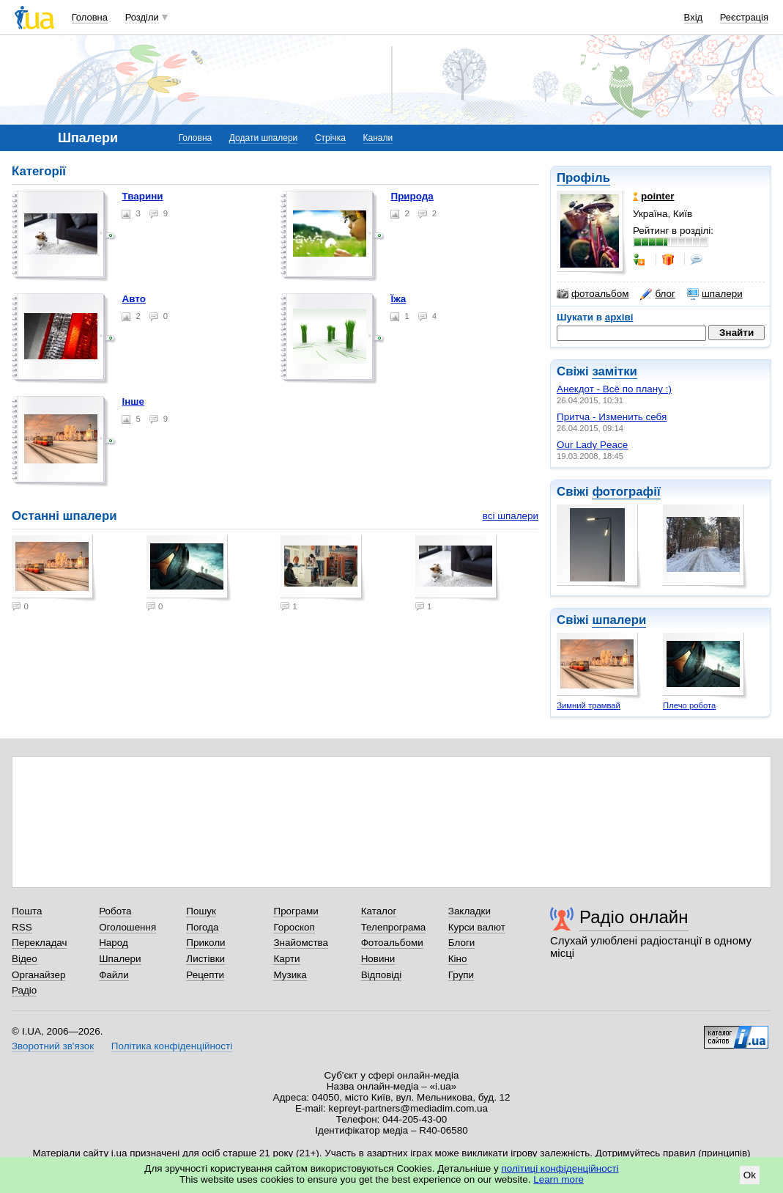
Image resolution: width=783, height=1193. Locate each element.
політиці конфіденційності (560, 1168)
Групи (461, 974)
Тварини (142, 196)
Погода (202, 927)
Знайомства (300, 942)
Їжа (398, 298)
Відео (24, 958)
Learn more (558, 1179)
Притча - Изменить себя (612, 416)
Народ (113, 942)
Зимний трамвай (588, 705)
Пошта (27, 911)
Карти (286, 958)
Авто (133, 298)
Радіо (24, 990)
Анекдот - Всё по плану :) (614, 388)
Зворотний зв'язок (53, 1045)
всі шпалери (510, 515)
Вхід (693, 17)
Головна (90, 17)
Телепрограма (393, 927)
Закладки (469, 911)
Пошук (201, 911)
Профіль (583, 178)
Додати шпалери (263, 138)
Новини (378, 958)
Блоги (461, 942)
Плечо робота (689, 705)
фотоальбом (592, 294)
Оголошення (127, 927)
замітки (614, 371)
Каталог (379, 911)
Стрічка (330, 138)
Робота (115, 911)
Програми (295, 911)
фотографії (626, 492)
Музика (289, 974)
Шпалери (120, 958)
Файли (114, 974)
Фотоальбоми (392, 942)
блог (657, 294)
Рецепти (205, 974)
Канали (378, 138)
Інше (133, 401)
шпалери (715, 294)
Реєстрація (744, 17)
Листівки (205, 958)
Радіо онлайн (634, 917)
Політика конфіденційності (171, 1045)
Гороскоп (293, 927)
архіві (619, 317)
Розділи (142, 17)
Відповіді (381, 974)
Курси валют (476, 927)
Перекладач (39, 942)
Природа (411, 196)
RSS (22, 927)
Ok (749, 1175)
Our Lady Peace (592, 444)
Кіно (457, 958)
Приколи (205, 942)
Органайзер (38, 974)
